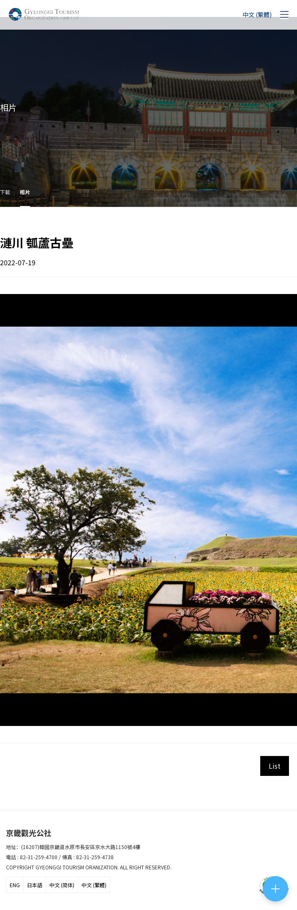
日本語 (34, 884)
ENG (15, 884)
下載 (5, 191)
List (275, 766)
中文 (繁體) (94, 884)
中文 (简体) (61, 884)
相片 (25, 191)
